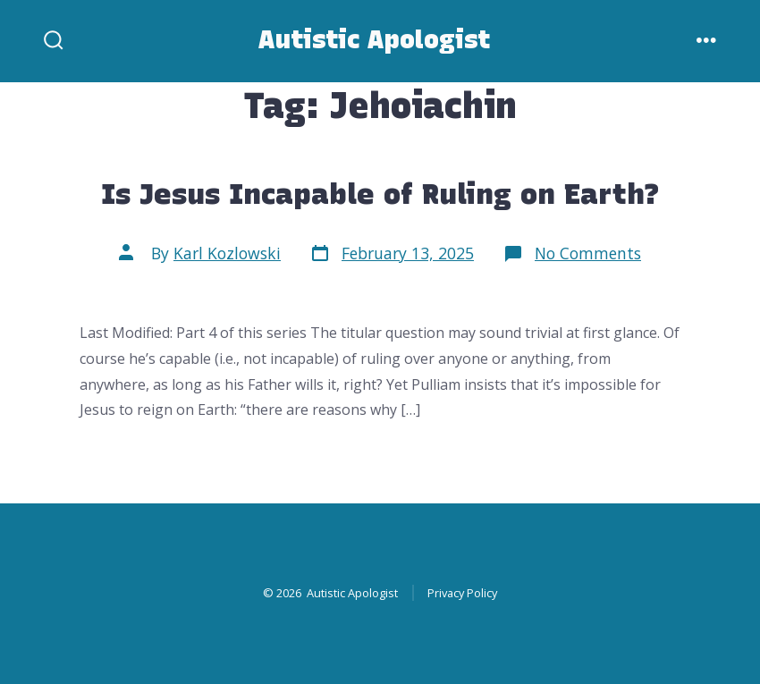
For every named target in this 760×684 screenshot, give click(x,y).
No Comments (588, 253)
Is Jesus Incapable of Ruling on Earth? (380, 193)
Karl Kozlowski (227, 253)
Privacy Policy (462, 593)
